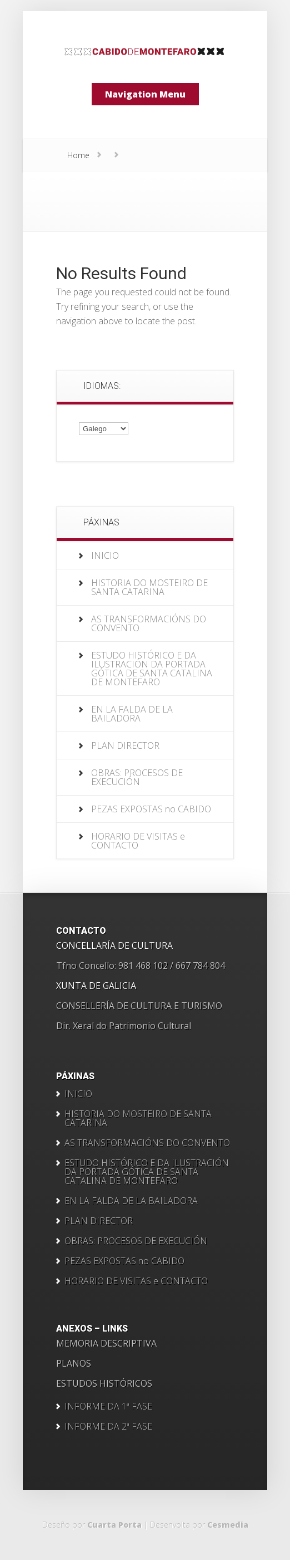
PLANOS (73, 1363)
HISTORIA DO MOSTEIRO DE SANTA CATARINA (149, 587)
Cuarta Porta (114, 1524)
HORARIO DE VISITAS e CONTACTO (138, 840)
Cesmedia (227, 1524)
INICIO (105, 555)
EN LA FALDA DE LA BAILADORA (132, 713)
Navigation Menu (145, 94)
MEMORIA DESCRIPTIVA (106, 1343)
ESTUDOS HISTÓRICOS (104, 1383)
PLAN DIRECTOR (125, 745)
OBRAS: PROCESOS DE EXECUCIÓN (137, 777)
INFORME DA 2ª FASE (108, 1426)
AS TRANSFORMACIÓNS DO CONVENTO (148, 623)
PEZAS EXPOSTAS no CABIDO (151, 809)
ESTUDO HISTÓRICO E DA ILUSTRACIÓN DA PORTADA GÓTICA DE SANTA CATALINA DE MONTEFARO (151, 668)
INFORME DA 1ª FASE (108, 1406)
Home (78, 155)
